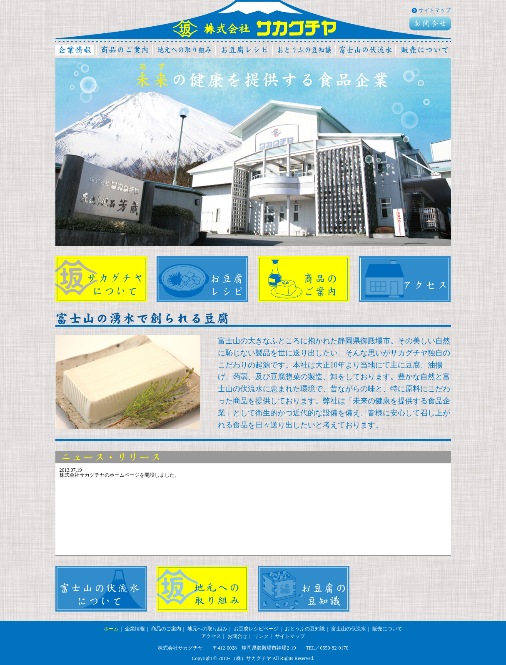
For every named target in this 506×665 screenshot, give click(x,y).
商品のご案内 (166, 629)
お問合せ (237, 636)
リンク (261, 636)
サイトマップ (290, 636)
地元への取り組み (207, 629)
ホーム (111, 629)
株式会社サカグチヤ (254, 28)
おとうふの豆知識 (305, 629)
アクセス (211, 636)
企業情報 (135, 629)
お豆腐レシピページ (256, 629)
